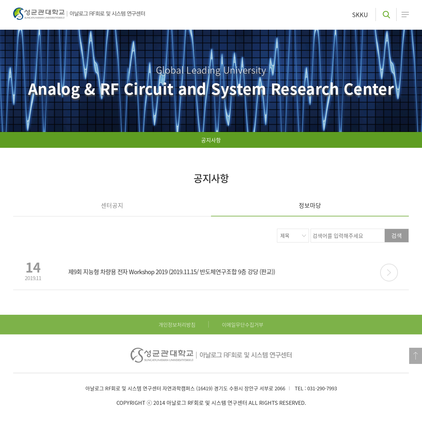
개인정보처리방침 (177, 324)
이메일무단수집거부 (242, 324)
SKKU (360, 14)
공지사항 (211, 140)
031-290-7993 (322, 388)
